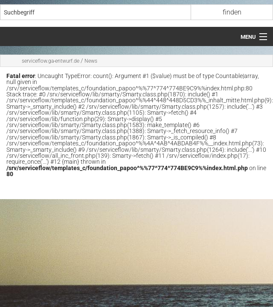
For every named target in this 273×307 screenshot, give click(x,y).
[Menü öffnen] (253, 37)
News (90, 61)
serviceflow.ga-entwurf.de (50, 61)
